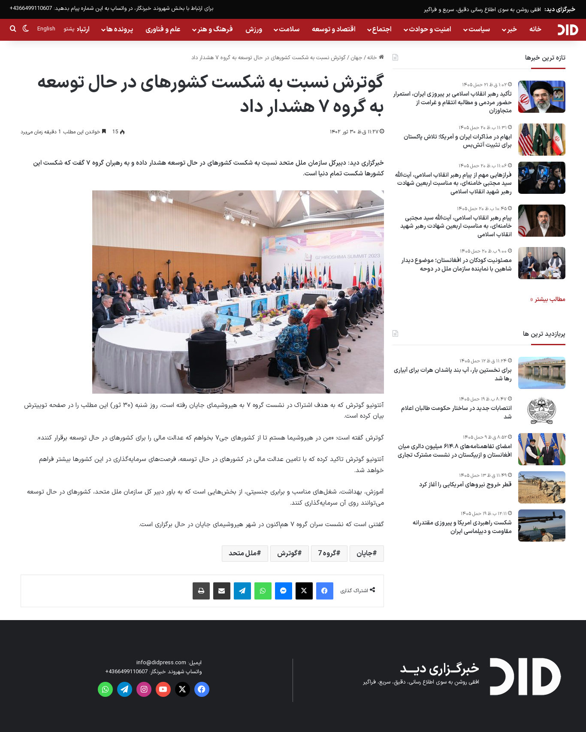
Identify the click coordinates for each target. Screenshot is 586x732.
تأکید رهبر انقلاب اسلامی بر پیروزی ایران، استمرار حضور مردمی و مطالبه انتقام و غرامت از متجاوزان (452, 102)
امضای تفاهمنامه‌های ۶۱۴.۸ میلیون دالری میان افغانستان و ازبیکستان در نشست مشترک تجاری (455, 451)
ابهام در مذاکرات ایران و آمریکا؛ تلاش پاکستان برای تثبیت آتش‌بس (458, 141)
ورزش (253, 29)
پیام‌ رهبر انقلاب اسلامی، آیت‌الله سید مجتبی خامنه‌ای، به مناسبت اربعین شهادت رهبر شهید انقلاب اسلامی (456, 226)
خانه (535, 29)
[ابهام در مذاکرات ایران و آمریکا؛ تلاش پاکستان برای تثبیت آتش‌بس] (541, 140)
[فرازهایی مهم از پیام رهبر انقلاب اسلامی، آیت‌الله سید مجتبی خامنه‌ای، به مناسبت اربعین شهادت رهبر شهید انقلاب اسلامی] (541, 178)
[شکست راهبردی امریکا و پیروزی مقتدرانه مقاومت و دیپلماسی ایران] (541, 525)
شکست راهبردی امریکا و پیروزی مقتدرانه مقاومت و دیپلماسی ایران (462, 527)
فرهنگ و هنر (215, 29)
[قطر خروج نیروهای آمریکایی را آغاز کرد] (541, 487)
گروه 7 (327, 553)
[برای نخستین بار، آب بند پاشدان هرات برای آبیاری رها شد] (541, 373)
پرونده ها (119, 29)
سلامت (289, 29)
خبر (512, 29)
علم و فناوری (163, 29)
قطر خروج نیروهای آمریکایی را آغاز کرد (465, 485)
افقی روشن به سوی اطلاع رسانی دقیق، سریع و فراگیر (482, 10)
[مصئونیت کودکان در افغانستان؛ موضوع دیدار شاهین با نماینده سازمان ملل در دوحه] (541, 263)
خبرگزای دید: (559, 9)
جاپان (364, 553)
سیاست (479, 29)
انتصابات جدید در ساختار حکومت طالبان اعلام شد (456, 412)
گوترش (287, 553)
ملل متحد (243, 553)
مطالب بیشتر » (547, 299)
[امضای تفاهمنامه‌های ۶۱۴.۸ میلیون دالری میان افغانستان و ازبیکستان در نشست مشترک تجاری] (541, 449)
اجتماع (382, 29)
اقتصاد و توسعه (334, 29)
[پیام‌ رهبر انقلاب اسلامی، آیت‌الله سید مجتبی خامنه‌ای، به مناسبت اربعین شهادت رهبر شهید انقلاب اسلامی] (541, 221)
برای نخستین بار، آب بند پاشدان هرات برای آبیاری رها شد (453, 374)
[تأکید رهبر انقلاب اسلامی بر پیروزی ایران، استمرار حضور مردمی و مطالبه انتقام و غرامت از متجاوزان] (541, 97)
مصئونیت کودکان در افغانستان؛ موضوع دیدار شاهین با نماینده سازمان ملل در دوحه (456, 264)
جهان (356, 58)
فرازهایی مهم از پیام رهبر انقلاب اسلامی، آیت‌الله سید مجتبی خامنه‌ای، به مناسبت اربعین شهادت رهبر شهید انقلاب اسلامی (453, 183)
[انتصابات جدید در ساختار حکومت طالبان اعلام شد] (541, 411)
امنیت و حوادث (430, 29)
